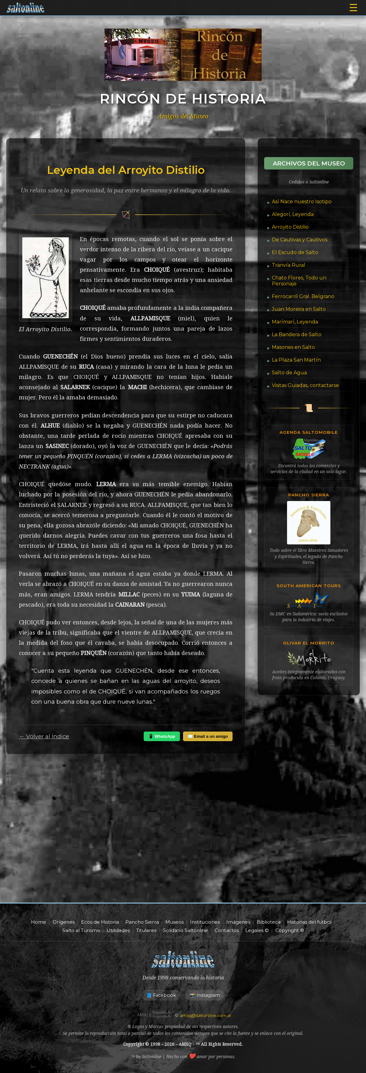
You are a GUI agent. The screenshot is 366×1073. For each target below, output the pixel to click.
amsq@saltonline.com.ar (205, 1015)
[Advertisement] (183, 846)
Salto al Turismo (81, 930)
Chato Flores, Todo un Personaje (299, 281)
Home (38, 922)
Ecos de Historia (100, 922)
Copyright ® (289, 930)
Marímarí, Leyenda (295, 322)
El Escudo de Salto (295, 252)
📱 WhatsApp (161, 736)
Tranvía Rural (288, 265)
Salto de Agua (289, 373)
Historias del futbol (309, 922)
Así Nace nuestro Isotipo (302, 201)
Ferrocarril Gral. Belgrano (303, 296)
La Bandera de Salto (296, 334)
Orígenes (64, 922)
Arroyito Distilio (290, 227)
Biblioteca (269, 922)
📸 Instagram (205, 995)
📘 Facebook (161, 995)
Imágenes (238, 922)
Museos (174, 922)
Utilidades (118, 930)
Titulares (146, 930)
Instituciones (205, 922)
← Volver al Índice (44, 736)
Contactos (227, 930)
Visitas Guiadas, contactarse (305, 385)
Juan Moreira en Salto (299, 309)
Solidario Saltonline (185, 930)
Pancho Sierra (142, 922)
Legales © (257, 930)
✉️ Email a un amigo (208, 736)
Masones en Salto (293, 347)
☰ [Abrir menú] (353, 7)
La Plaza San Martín (296, 360)
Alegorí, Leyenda (293, 214)
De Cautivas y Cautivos (299, 240)
